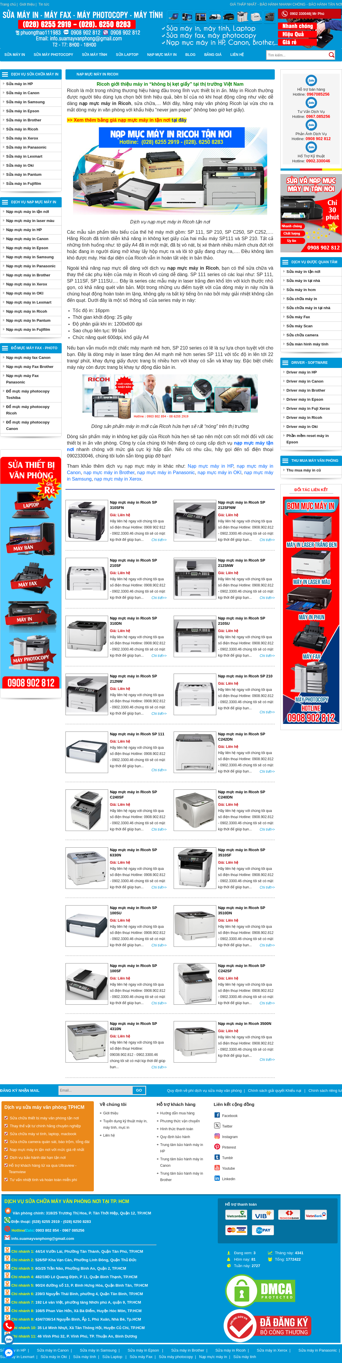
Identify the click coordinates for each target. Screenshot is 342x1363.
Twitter (223, 1125)
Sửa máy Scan (299, 326)
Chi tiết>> (159, 540)
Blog (190, 55)
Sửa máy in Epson (22, 111)
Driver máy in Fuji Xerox (308, 408)
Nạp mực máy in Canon (27, 239)
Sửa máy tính (94, 55)
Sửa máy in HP (19, 84)
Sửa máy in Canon (22, 93)
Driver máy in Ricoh (304, 417)
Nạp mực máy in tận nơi (27, 211)
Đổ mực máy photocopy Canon (27, 425)
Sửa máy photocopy (53, 55)
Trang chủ (8, 4)
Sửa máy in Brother (23, 120)
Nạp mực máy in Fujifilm (28, 329)
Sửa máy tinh (244, 1357)
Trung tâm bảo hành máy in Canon (181, 1162)
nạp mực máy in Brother (109, 472)
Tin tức (44, 4)
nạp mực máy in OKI (219, 472)
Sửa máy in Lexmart (24, 156)
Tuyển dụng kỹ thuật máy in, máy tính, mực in (125, 1124)
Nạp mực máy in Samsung (30, 257)
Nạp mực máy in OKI (24, 293)
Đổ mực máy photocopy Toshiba (27, 394)
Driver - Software (309, 363)
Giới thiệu (27, 4)
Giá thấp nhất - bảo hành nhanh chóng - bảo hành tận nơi (286, 4)
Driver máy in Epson (304, 399)
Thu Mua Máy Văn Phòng (314, 461)
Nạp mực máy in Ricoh (26, 311)
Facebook (226, 1114)
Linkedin (224, 1178)
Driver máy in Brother (305, 390)
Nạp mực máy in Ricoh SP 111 (137, 734)
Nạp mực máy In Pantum (28, 320)
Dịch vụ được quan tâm (314, 262)
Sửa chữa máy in (301, 299)
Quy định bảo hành (175, 1137)
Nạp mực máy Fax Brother (29, 366)
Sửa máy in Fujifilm (23, 183)
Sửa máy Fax (298, 317)
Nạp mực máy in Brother (28, 275)
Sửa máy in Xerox (22, 138)
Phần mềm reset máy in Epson (307, 438)
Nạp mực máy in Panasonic (31, 266)
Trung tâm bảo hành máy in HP (181, 1148)
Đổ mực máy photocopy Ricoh (27, 410)
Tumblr (223, 1157)
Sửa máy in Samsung (25, 102)
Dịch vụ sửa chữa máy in (34, 74)
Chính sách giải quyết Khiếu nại (275, 1090)
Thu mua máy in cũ (303, 470)
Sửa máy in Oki (20, 165)
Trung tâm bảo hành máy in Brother (181, 1176)
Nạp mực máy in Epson (27, 248)
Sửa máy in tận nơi (303, 271)
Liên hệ (237, 55)
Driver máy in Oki (302, 426)
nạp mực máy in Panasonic (166, 472)
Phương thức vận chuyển (180, 1121)
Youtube (224, 1167)
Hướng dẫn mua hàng (177, 1113)
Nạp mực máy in (162, 55)
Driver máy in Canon (304, 381)
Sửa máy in (14, 55)
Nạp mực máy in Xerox (26, 284)
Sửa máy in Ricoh (22, 129)
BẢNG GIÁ (213, 55)
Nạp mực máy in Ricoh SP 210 (245, 676)
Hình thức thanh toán (176, 1129)
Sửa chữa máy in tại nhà (308, 308)
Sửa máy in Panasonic (26, 147)
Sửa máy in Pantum (24, 174)
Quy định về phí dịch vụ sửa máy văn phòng (204, 1090)
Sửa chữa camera (302, 335)
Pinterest (225, 1146)
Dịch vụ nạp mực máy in (33, 202)
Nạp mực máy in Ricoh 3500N (244, 1023)
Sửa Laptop (127, 55)
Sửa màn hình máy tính (307, 344)
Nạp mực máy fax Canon (28, 357)
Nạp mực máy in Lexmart (28, 302)
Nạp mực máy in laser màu (30, 220)
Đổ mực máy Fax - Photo (34, 348)
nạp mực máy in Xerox (117, 478)
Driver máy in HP (301, 372)
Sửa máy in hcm (301, 290)
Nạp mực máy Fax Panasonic (22, 379)
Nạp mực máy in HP (24, 230)
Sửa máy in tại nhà (303, 280)
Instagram (226, 1136)
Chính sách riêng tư (325, 1090)
